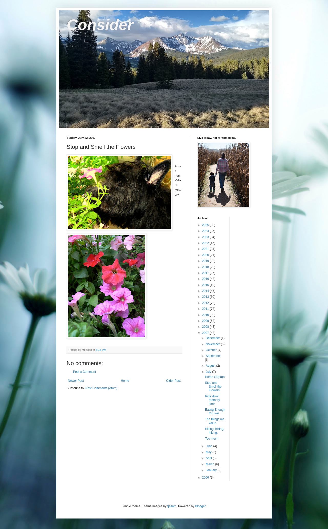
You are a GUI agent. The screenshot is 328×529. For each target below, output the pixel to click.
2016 (206, 279)
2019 (206, 261)
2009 (206, 321)
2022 (206, 243)
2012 (206, 303)
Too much (211, 438)
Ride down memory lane (212, 400)
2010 (206, 315)
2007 (206, 333)
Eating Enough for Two (215, 411)
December (213, 338)
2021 (206, 249)
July (209, 372)
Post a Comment (84, 372)
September (213, 356)
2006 (206, 477)
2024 (206, 231)
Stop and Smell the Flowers (213, 386)
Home (125, 381)
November (213, 344)
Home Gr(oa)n (215, 377)
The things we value (214, 421)
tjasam (171, 506)
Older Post (173, 381)
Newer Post (76, 381)
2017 (206, 273)
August (211, 365)
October (212, 350)
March (210, 464)
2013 (206, 297)
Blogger (200, 506)
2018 (206, 267)
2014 (206, 291)
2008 (206, 327)
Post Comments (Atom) (101, 388)
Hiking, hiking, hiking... (214, 430)
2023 (206, 237)
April (209, 458)
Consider (100, 24)
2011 (206, 309)
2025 (206, 225)
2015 (206, 285)
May (209, 452)
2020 (206, 255)
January (212, 470)
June (209, 446)
